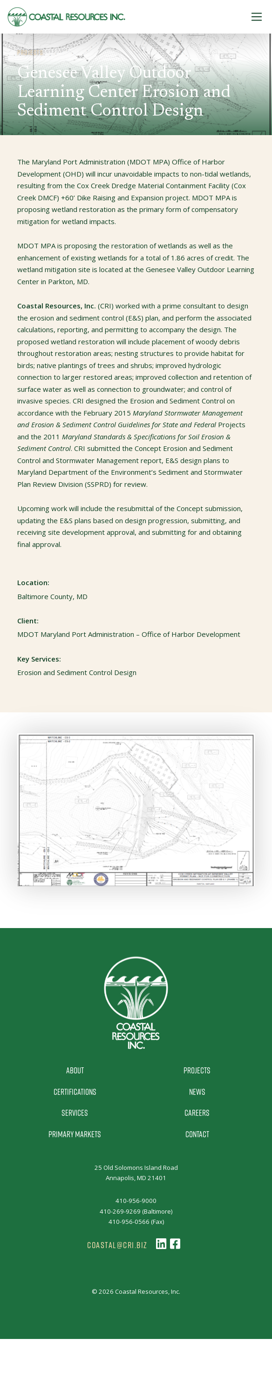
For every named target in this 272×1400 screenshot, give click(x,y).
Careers (197, 1112)
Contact (197, 1134)
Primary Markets (74, 1134)
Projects (197, 1070)
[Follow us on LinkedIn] (161, 1244)
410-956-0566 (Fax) (136, 1221)
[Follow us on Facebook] (175, 1244)
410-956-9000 (136, 1200)
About (75, 1070)
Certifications (75, 1091)
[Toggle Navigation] (256, 16)
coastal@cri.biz (117, 1245)
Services (74, 1112)
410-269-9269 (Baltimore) (136, 1211)
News (197, 1091)
